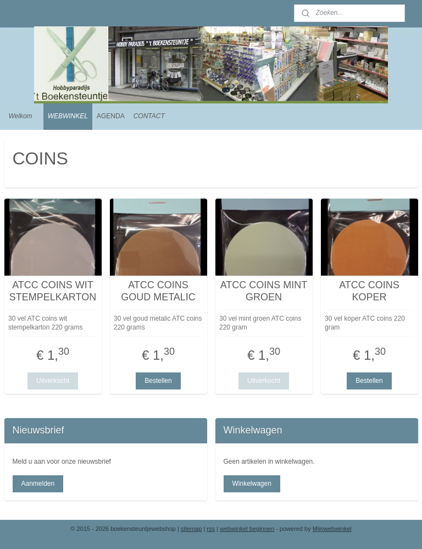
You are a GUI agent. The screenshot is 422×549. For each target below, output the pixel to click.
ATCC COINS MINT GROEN (264, 291)
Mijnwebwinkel (332, 528)
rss (211, 528)
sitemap (191, 528)
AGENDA (111, 116)
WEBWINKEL (68, 116)
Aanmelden (37, 483)
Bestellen (158, 381)
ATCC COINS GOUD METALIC (158, 291)
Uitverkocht (52, 381)
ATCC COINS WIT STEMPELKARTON (52, 291)
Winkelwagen (251, 483)
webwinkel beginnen (247, 528)
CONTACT (149, 116)
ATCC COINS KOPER (369, 291)
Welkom (20, 116)
